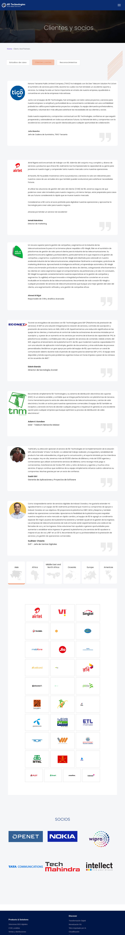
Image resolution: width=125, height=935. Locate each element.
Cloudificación (74, 932)
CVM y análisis (14, 928)
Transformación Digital (77, 921)
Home (9, 49)
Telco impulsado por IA (77, 928)
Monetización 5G (75, 924)
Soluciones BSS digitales (18, 924)
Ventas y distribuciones (17, 932)
